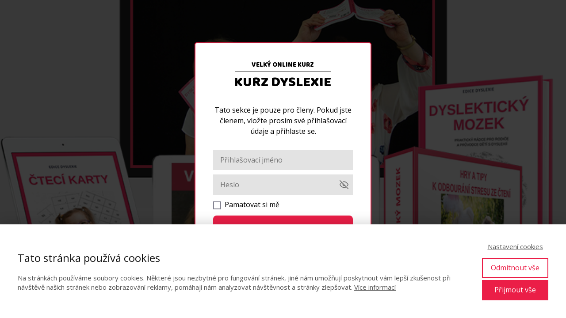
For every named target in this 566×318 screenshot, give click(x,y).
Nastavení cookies (515, 246)
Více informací (375, 287)
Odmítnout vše (515, 268)
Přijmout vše (515, 290)
